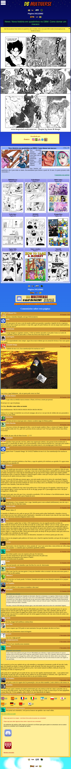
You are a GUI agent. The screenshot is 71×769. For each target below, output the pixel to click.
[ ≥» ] (37, 17)
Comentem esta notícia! (62, 175)
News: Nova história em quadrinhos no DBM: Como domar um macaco (35, 22)
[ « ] (37, 10)
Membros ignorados (9, 752)
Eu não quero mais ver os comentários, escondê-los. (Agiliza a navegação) (35, 304)
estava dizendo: (13, 594)
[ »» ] (40, 17)
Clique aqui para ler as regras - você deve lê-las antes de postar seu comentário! (25, 718)
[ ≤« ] (32, 10)
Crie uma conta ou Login (8, 714)
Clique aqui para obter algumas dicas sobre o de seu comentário (22, 721)
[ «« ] (29, 10)
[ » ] (32, 17)
